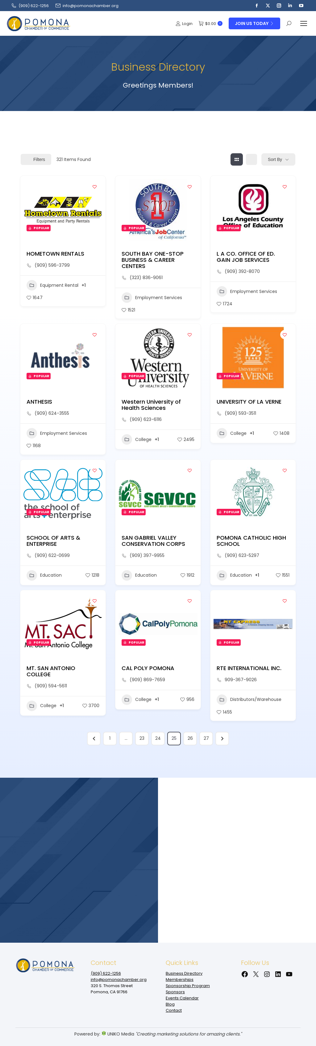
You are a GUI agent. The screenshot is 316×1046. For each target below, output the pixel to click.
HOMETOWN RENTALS (55, 253)
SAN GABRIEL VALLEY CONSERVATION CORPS (153, 541)
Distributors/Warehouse (249, 699)
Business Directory (184, 973)
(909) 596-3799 (52, 265)
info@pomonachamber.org (86, 6)
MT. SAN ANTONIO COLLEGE (51, 671)
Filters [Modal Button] (36, 159)
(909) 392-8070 (242, 271)
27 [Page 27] (206, 738)
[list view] (251, 159)
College (137, 439)
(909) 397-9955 (147, 555)
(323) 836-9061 (146, 277)
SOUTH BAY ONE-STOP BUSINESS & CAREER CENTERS (153, 260)
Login (184, 23)
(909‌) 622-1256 (30, 6)
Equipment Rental (52, 285)
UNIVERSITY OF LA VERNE (249, 402)
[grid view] (237, 159)
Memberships (179, 979)
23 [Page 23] (141, 738)
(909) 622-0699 (52, 555)
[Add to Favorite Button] (94, 186)
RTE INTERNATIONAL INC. (249, 668)
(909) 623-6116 (146, 419)
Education (44, 575)
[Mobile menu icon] (303, 23)
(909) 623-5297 (242, 555)
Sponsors (175, 992)
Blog (170, 1004)
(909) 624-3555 (52, 413)
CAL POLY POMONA (148, 668)
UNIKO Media (118, 1034)
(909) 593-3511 (240, 413)
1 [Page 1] (109, 738)
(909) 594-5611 (51, 686)
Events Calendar (182, 998)
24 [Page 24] (158, 738)
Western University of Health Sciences (151, 405)
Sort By (275, 159)
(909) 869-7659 (147, 679)
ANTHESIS (39, 402)
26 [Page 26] (190, 738)
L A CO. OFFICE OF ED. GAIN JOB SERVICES (246, 257)
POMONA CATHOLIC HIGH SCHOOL (251, 541)
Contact (174, 1010)
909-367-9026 (241, 679)
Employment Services (152, 297)
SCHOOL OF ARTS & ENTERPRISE (53, 541)
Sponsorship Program (188, 986)
